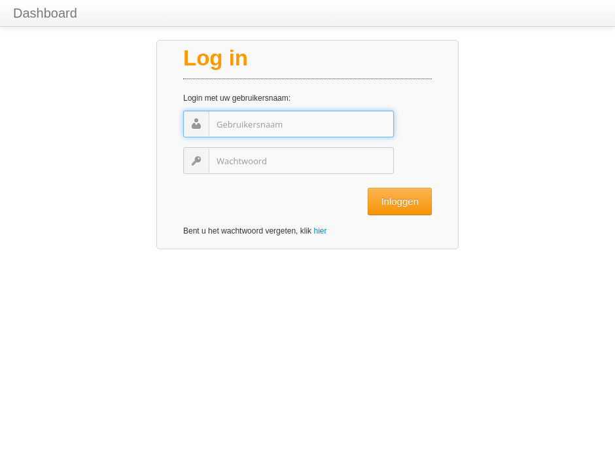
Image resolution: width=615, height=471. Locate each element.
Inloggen (400, 201)
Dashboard (45, 13)
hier (319, 231)
